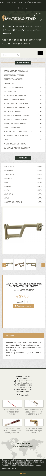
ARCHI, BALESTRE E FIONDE (15, 144)
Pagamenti (17, 26)
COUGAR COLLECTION (23, 202)
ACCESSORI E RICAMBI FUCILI (15, 95)
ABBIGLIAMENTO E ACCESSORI (16, 71)
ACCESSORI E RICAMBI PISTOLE (16, 108)
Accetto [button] (23, 473)
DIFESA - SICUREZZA (12, 128)
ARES (23, 190)
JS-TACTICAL (23, 174)
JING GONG (23, 194)
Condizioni (8, 30)
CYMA (23, 198)
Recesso (37, 26)
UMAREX (23, 186)
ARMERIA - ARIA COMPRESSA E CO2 (18, 132)
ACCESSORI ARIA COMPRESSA (16, 136)
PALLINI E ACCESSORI (12, 112)
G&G (23, 182)
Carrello (7, 34)
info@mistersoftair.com (33, 2)
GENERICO (23, 170)
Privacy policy (28, 30)
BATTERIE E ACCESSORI (13, 79)
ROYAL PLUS (23, 166)
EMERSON (23, 178)
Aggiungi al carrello (24, 306)
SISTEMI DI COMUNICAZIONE (15, 120)
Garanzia (17, 30)
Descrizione (9, 335)
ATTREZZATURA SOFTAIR (14, 75)
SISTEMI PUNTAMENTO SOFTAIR (16, 116)
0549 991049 (5, 2)
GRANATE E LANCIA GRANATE (15, 99)
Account (38, 30)
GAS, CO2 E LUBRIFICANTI (14, 87)
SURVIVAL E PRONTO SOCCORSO (17, 148)
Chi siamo (7, 26)
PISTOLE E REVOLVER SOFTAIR (16, 103)
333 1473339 (17, 2)
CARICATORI (9, 83)
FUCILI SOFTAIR (10, 91)
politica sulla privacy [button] (9, 468)
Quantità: (20, 302)
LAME (6, 140)
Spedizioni (27, 26)
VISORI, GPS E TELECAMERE (15, 124)
